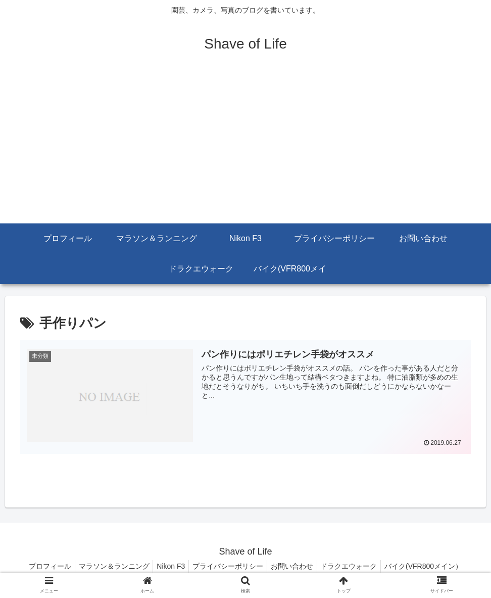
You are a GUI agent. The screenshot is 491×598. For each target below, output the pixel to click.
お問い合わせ (295, 566)
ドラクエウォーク (355, 566)
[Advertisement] (245, 147)
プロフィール (40, 566)
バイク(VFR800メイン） (433, 566)
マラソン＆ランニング (107, 566)
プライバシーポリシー (227, 566)
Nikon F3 (168, 566)
